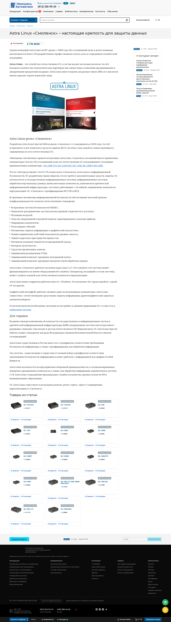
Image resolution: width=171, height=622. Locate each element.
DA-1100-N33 (65, 165)
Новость (136, 49)
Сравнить (16, 420)
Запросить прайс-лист (125, 567)
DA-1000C (64, 430)
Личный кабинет (143, 20)
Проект (139, 84)
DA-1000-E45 (103, 482)
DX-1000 (98, 165)
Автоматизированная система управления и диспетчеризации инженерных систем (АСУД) (146, 78)
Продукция (15, 11)
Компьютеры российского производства (24, 564)
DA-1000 (101, 405)
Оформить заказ (153, 619)
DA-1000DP (28, 456)
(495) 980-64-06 (63, 609)
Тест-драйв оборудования (126, 564)
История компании (98, 570)
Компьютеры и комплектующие (20, 570)
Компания (48, 11)
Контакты (100, 11)
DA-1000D (101, 430)
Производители (56, 573)
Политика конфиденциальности (51, 600)
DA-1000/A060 (66, 509)
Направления (86, 11)
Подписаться (154, 539)
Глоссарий (151, 587)
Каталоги (151, 576)
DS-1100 (77, 165)
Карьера (94, 573)
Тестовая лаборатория (58, 570)
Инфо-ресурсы (153, 584)
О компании (96, 564)
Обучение (112, 11)
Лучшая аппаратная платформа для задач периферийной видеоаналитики (144, 64)
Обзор (138, 96)
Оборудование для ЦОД (18, 576)
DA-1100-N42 (28, 405)
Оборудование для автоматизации (22, 573)
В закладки (27, 420)
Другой (72, 3)
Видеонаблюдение (16, 584)
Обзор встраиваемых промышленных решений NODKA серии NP (145, 91)
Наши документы (98, 576)
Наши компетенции (98, 567)
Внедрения (152, 573)
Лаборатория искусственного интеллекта (65, 567)
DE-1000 (86, 165)
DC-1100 (27, 430)
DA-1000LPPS (103, 456)
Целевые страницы (155, 590)
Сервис (59, 11)
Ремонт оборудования (125, 570)
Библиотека (71, 11)
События (151, 570)
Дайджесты (152, 593)
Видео (150, 581)
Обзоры (151, 567)
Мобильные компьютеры (18, 578)
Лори (30, 613)
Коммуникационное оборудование (22, 567)
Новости (30, 26)
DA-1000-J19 (50, 165)
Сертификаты (152, 578)
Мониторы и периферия (18, 581)
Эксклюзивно (18, 43)
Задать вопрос (19, 539)
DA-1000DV (65, 456)
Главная (12, 26)
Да (66, 3)
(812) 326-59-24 (47, 6)
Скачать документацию (125, 573)
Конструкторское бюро (59, 564)
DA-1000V (27, 482)
